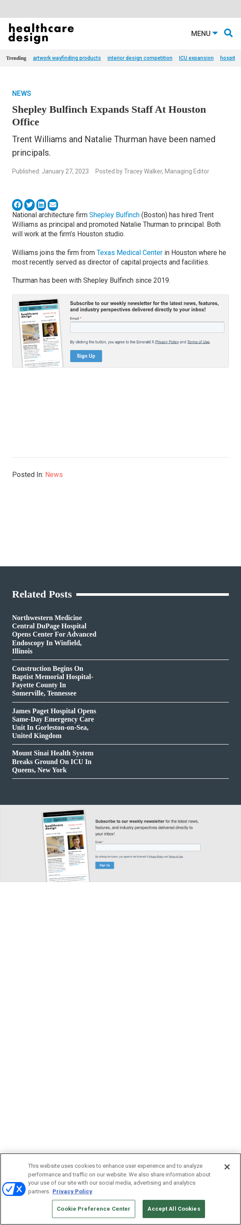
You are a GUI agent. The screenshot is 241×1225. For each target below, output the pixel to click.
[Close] (227, 1166)
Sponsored (18, 1084)
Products (16, 1051)
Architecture (134, 1062)
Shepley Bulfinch (114, 215)
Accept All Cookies (173, 1208)
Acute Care (132, 1051)
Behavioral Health (140, 1073)
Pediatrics (131, 1105)
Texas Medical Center (130, 252)
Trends (14, 1073)
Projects (15, 1062)
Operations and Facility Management (162, 1095)
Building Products (27, 1142)
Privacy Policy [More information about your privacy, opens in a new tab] (72, 1191)
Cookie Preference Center (93, 1208)
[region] (120, 1189)
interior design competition (140, 58)
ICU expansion (196, 58)
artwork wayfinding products (67, 58)
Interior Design (136, 1084)
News (21, 93)
